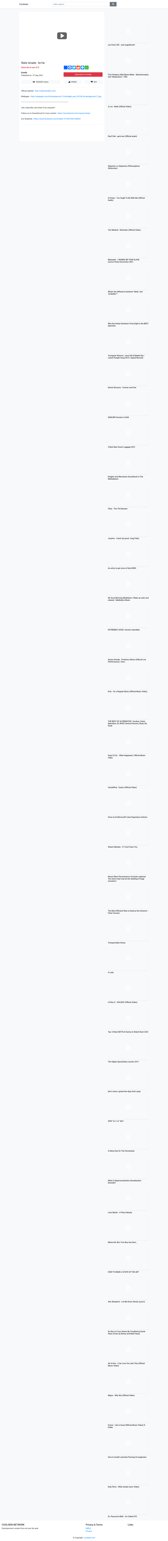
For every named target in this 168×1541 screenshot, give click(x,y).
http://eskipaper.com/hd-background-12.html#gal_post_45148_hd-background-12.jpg (66, 96)
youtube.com (89, 1538)
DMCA (88, 1528)
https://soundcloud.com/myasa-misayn (74, 113)
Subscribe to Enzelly (83, 74)
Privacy (89, 1531)
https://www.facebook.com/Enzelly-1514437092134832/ (57, 119)
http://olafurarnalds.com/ (45, 91)
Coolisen (23, 4)
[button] (113, 4)
